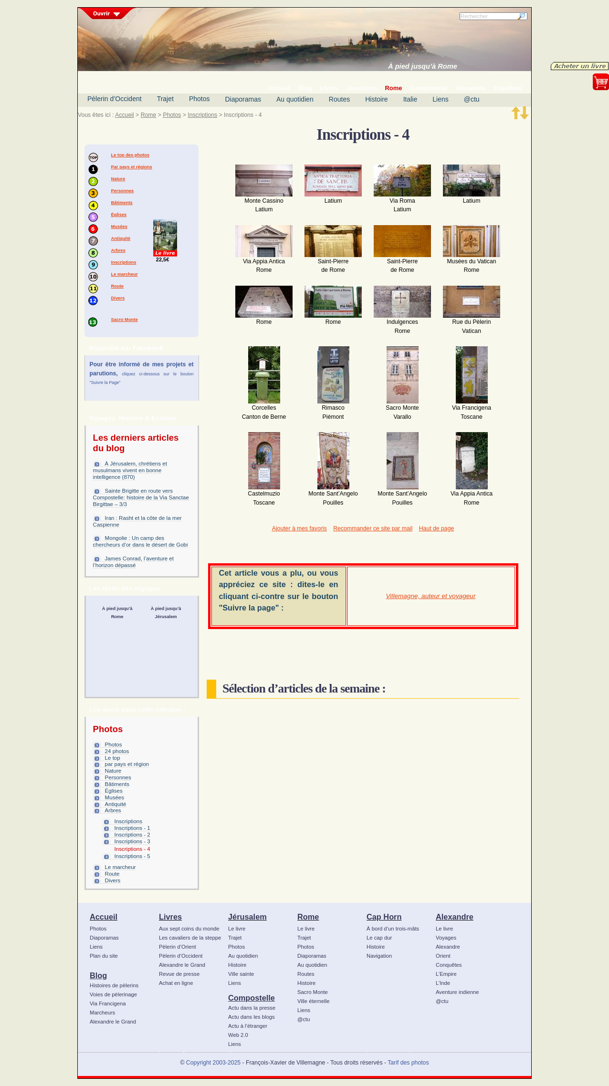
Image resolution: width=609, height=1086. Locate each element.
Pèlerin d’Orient (177, 947)
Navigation (379, 956)
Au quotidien (295, 99)
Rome (149, 115)
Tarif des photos (408, 1062)
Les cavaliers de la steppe (190, 938)
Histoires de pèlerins (114, 985)
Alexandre (454, 916)
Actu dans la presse (251, 1008)
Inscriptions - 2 (132, 835)
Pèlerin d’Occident (114, 99)
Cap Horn (384, 916)
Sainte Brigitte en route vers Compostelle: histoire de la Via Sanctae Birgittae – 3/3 (141, 497)
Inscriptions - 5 (132, 856)
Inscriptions (202, 115)
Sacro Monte (124, 319)
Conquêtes (449, 965)
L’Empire (446, 974)
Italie (410, 99)
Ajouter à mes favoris (299, 528)
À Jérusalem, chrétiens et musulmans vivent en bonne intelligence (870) (130, 470)
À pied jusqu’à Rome (422, 66)
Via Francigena (108, 1003)
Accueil (124, 115)
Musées (119, 226)
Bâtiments (122, 202)
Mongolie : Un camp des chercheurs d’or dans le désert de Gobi (140, 541)
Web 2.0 (238, 1035)
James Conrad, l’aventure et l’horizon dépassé (133, 562)
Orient (443, 956)
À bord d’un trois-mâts (393, 928)
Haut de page (436, 528)
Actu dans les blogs (251, 1017)
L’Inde (443, 983)
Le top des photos (130, 155)
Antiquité (120, 238)
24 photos (117, 751)
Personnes (122, 190)
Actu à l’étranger (247, 1026)
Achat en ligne (176, 983)
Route (117, 286)
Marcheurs (102, 1012)
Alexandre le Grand (113, 1021)
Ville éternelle (313, 1001)
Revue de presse (179, 974)
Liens (440, 99)
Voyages (446, 938)
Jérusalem (247, 916)
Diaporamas (243, 99)
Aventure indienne (457, 992)
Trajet (165, 99)
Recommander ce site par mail (372, 528)
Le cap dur (379, 938)
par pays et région (127, 764)
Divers (118, 298)
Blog (98, 975)
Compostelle (251, 997)
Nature (118, 178)
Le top (112, 758)
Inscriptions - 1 (132, 828)
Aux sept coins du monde (189, 928)
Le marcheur (124, 274)
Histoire (376, 99)
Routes (339, 99)
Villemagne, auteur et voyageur (431, 596)
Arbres (118, 250)
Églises (119, 214)
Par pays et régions (131, 167)
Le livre (236, 928)
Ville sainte (241, 974)
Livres (170, 916)
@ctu (472, 99)
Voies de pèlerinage (113, 994)
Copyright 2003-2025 (213, 1062)
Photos (199, 99)
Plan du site (104, 956)
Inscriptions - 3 (132, 841)
